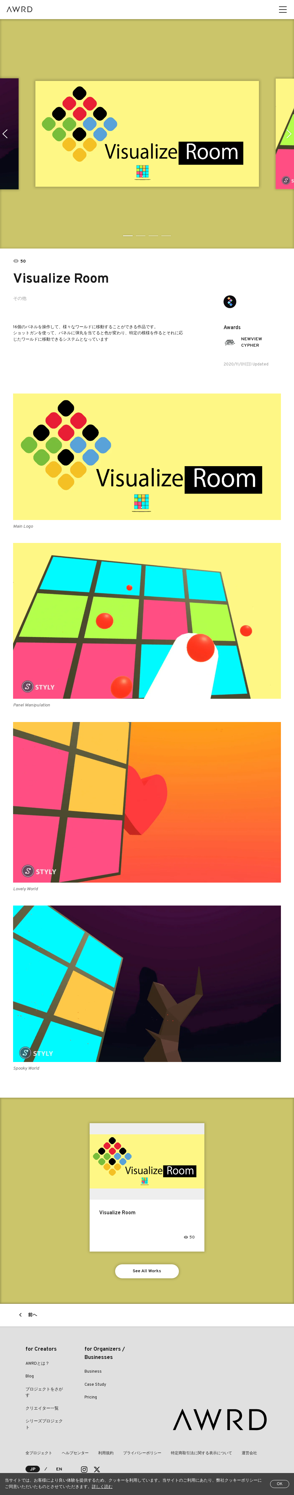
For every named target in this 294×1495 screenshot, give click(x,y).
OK (280, 1484)
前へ (32, 1315)
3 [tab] (153, 236)
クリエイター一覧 (42, 1408)
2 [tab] (140, 236)
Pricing (91, 1397)
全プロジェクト (39, 1453)
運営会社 (249, 1453)
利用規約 (106, 1453)
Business (93, 1371)
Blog (30, 1376)
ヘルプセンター (75, 1453)
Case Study (95, 1384)
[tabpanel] (147, 134)
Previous (5, 133)
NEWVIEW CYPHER (251, 342)
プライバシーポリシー (142, 1453)
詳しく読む (102, 1487)
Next (289, 133)
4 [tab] (166, 236)
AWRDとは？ (37, 1363)
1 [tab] (128, 236)
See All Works (147, 1271)
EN (59, 1469)
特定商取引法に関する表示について (201, 1453)
